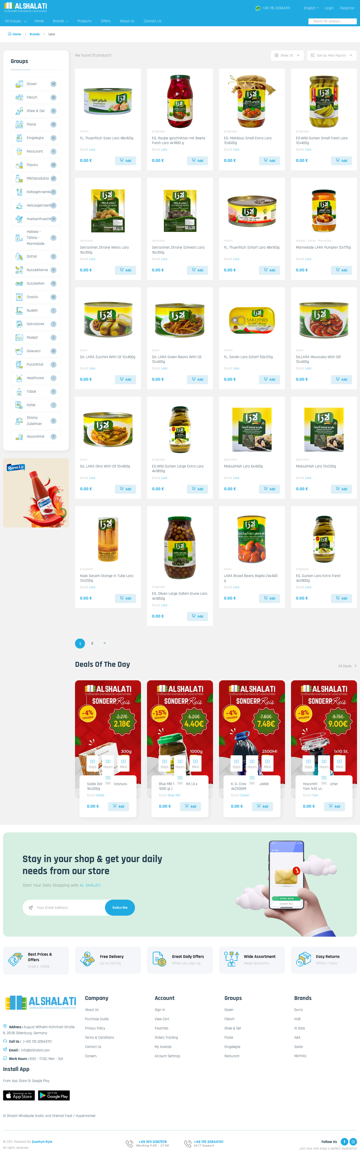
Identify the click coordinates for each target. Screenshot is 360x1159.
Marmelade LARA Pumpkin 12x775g (323, 247)
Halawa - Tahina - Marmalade (30, 237)
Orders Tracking (166, 1037)
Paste (26, 124)
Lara (92, 149)
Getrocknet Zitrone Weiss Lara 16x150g (104, 250)
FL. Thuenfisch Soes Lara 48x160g (106, 138)
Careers (90, 1056)
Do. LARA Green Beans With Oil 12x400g (176, 359)
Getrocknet (30, 324)
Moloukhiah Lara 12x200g (316, 466)
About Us (127, 21)
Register (347, 8)
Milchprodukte (32, 178)
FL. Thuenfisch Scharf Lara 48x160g (252, 247)
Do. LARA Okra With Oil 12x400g (105, 466)
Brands (60, 21)
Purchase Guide (96, 1019)
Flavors (27, 165)
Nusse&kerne (32, 270)
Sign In (160, 1009)
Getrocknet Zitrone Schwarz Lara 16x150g (178, 250)
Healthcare (30, 378)
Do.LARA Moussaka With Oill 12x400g (318, 359)
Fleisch (26, 97)
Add (125, 161)
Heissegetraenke (32, 205)
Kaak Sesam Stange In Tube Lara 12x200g (106, 578)
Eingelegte (30, 138)
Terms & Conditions (99, 1037)
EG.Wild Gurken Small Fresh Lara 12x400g (322, 141)
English (311, 8)
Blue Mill (174, 795)
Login (329, 8)
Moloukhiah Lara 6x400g (243, 466)
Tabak (26, 391)
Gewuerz (28, 351)
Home (39, 21)
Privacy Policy (95, 1028)
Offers (105, 21)
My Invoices (163, 1046)
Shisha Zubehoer (29, 420)
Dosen (26, 84)
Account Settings (167, 1056)
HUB (297, 1019)
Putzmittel (29, 364)
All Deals (347, 666)
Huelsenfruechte (32, 219)
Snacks (27, 297)
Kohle (26, 405)
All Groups (15, 21)
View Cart (162, 1019)
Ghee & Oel (30, 111)
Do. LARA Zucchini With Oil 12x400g (107, 357)
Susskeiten (30, 283)
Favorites (161, 1028)
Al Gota (299, 1028)
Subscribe (120, 907)
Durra (298, 1009)
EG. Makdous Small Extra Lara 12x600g (248, 141)
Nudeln (27, 310)
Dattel (26, 256)
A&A (297, 1037)
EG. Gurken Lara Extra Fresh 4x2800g (318, 578)
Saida (100, 795)
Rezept (27, 337)
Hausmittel (30, 436)
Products (85, 21)
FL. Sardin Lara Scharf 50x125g (248, 357)
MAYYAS (300, 1056)
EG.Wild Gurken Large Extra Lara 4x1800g (178, 469)
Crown (244, 795)
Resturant (29, 151)
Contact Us (153, 21)
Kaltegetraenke (32, 192)
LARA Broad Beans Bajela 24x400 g (251, 578)
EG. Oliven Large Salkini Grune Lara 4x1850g (179, 596)
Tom (315, 795)
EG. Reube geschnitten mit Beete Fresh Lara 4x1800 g (178, 141)
